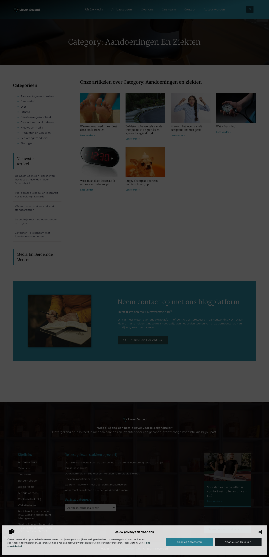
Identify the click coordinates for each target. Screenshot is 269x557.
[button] (260, 532)
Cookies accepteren (189, 541)
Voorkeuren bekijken (238, 541)
